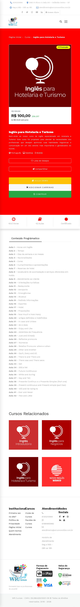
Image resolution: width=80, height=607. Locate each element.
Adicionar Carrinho (40, 187)
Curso (27, 37)
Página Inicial (15, 37)
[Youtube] (64, 520)
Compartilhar (40, 169)
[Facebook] (59, 517)
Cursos (28, 527)
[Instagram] (67, 517)
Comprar (40, 194)
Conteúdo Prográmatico (25, 238)
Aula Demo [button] (40, 180)
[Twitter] (63, 517)
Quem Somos (15, 531)
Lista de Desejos (40, 161)
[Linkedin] (60, 520)
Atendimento (15, 534)
